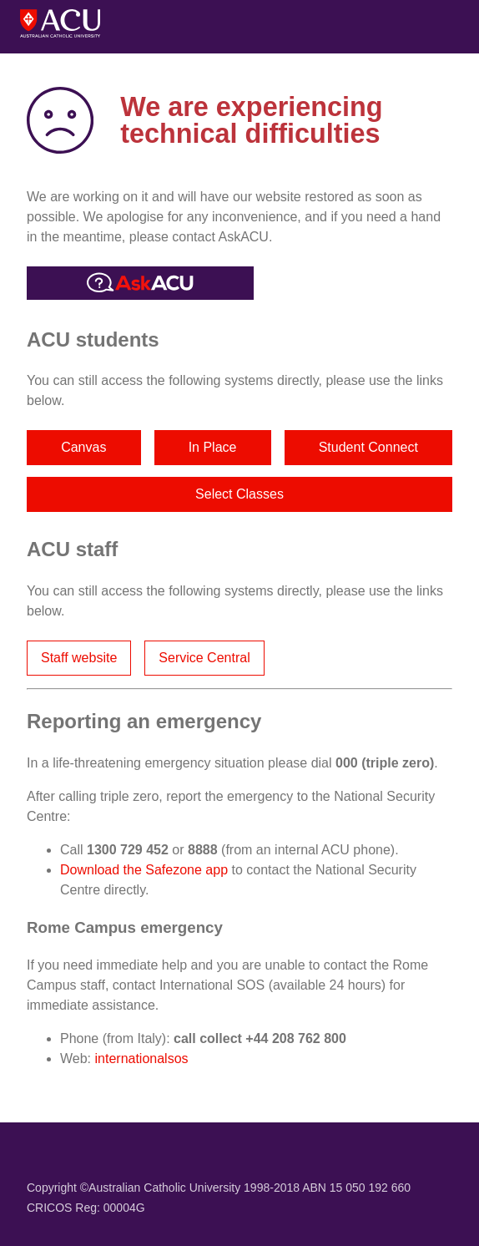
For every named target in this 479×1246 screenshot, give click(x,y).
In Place (213, 447)
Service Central (204, 658)
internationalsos (142, 1058)
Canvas (83, 447)
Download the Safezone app (144, 870)
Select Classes (239, 494)
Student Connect (368, 447)
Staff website (79, 658)
